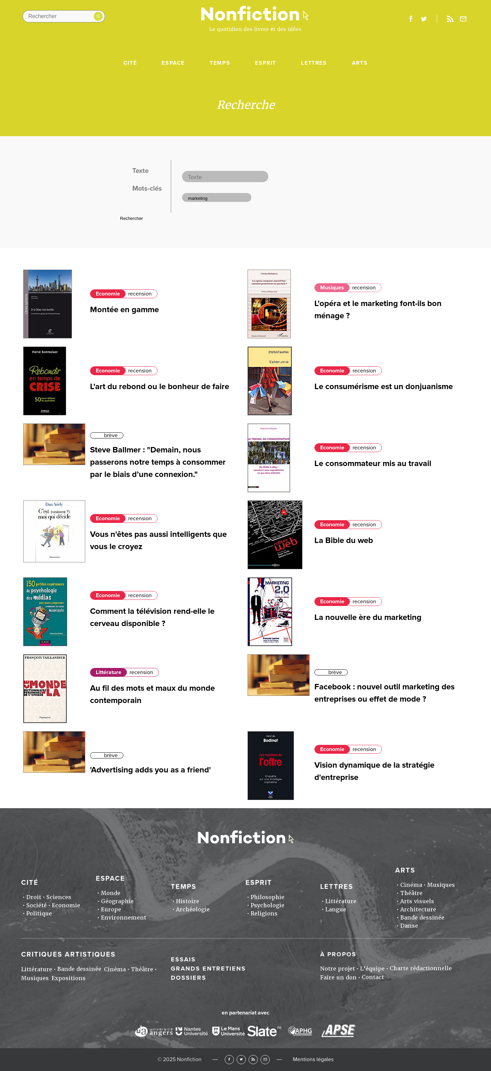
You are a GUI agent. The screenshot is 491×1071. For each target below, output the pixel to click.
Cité (130, 63)
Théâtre (411, 893)
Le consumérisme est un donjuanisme (383, 386)
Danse (409, 925)
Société (36, 905)
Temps (220, 63)
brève (111, 435)
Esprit (265, 63)
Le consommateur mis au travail (372, 463)
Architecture (418, 909)
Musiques (332, 287)
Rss (450, 19)
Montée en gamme (124, 310)
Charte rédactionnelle (421, 968)
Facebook (229, 1059)
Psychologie (267, 905)
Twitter (241, 1059)
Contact (373, 977)
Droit (33, 897)
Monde (110, 893)
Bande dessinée (422, 917)
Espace (173, 63)
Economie (108, 293)
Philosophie (267, 897)
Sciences (58, 897)
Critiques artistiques (68, 954)
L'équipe (372, 968)
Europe (111, 909)
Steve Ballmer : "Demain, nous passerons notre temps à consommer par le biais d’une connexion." (158, 462)
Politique (39, 913)
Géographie (117, 901)
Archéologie (193, 909)
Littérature (108, 672)
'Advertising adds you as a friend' (150, 770)
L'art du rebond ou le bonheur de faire (159, 386)
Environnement (123, 917)
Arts (360, 63)
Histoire (187, 901)
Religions (264, 913)
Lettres (314, 63)
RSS (253, 1059)
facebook (410, 19)
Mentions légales (313, 1059)
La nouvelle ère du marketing (367, 617)
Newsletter (463, 19)
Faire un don (338, 977)
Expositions (68, 978)
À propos (338, 954)
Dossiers (188, 977)
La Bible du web (343, 540)
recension (140, 293)
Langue (335, 909)
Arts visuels (417, 901)
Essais (183, 959)
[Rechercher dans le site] (64, 16)
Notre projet (337, 968)
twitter (423, 19)
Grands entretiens (208, 968)
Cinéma (411, 885)
